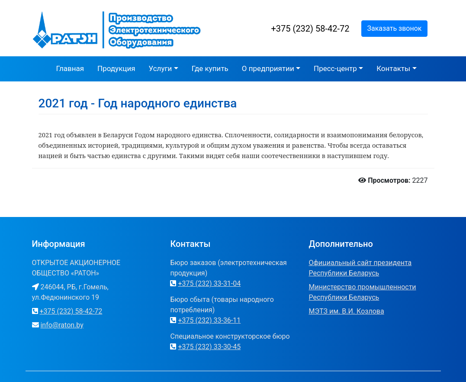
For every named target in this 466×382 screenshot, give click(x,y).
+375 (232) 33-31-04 (209, 283)
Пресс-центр (335, 68)
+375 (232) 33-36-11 (209, 320)
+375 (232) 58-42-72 (310, 28)
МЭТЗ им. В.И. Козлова (346, 311)
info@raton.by (61, 325)
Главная (70, 68)
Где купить (210, 68)
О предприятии (268, 68)
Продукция (116, 68)
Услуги (160, 68)
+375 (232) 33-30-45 (209, 347)
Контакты (393, 68)
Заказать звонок (394, 28)
